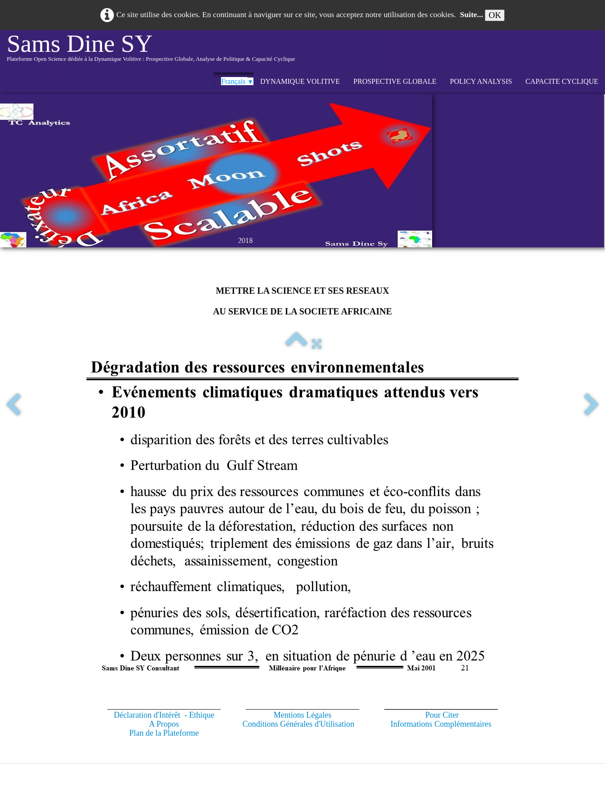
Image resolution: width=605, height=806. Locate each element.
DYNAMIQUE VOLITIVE (300, 81)
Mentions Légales (302, 714)
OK (494, 15)
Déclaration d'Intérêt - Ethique (164, 714)
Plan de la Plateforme (164, 733)
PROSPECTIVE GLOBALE (394, 81)
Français (237, 81)
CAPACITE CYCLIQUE (561, 81)
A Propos (164, 724)
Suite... (471, 14)
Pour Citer (442, 714)
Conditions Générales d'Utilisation (298, 724)
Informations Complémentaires (440, 724)
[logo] (151, 51)
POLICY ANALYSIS (481, 81)
